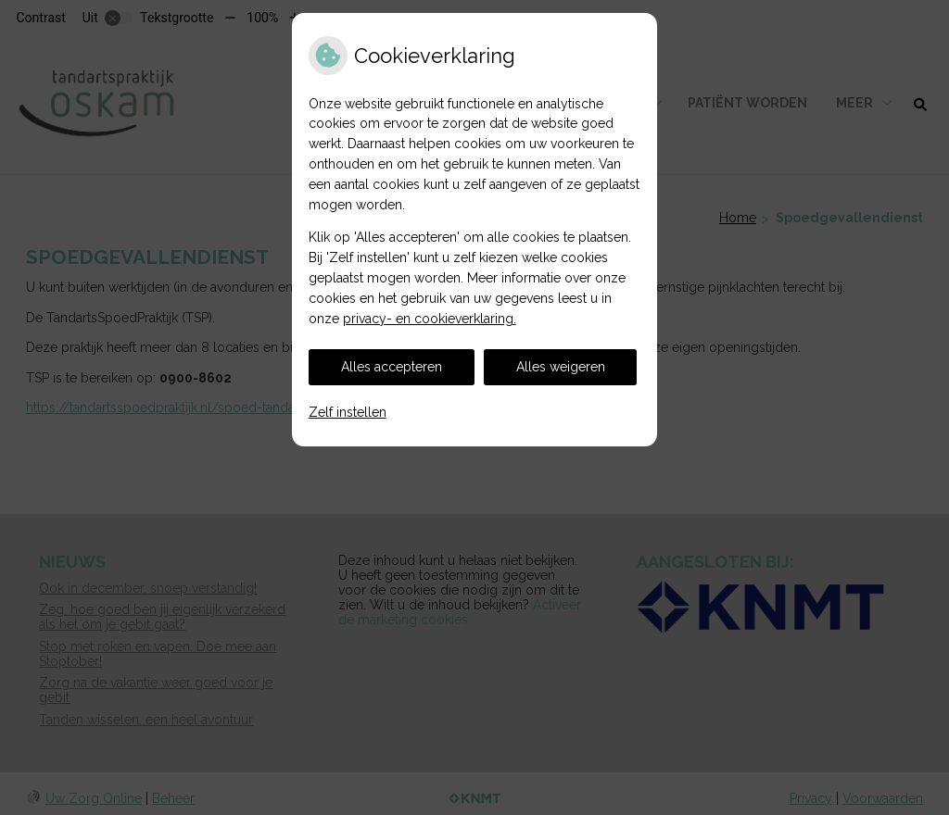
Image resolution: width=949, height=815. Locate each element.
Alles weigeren (560, 366)
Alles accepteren (391, 366)
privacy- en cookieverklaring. (429, 318)
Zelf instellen (347, 412)
